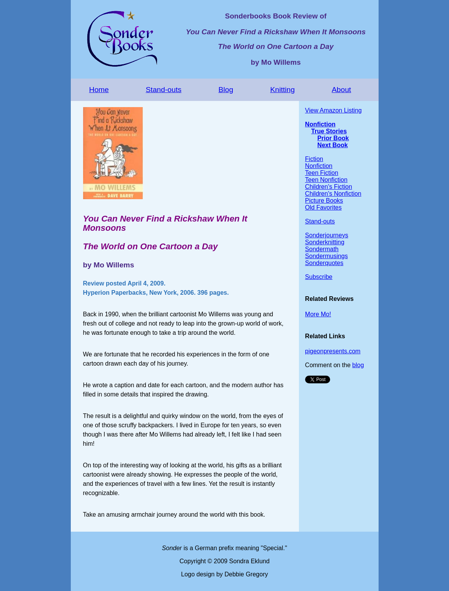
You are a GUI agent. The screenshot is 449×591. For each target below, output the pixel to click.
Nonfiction (320, 124)
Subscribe (318, 277)
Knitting (282, 90)
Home (99, 90)
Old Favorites (323, 207)
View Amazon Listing (333, 110)
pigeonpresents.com (333, 351)
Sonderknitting (324, 242)
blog (358, 365)
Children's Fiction (328, 186)
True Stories (329, 131)
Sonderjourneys (326, 235)
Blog (226, 90)
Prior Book (333, 138)
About (341, 90)
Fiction (314, 159)
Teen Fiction (321, 173)
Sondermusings (326, 256)
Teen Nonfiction (326, 179)
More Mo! (318, 314)
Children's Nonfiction (333, 193)
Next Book (332, 145)
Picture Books (324, 200)
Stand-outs (164, 90)
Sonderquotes (324, 263)
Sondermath (322, 249)
